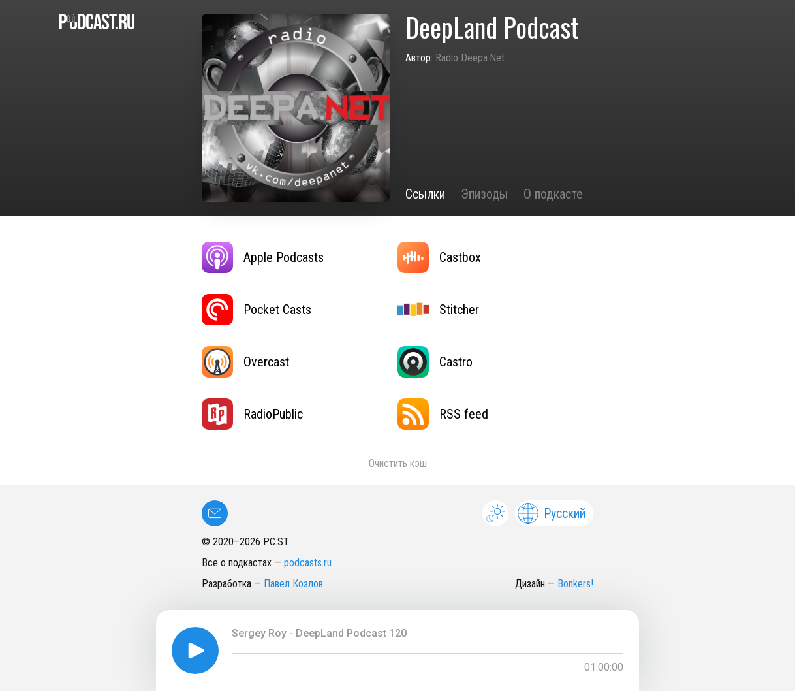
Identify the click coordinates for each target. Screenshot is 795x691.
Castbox (439, 257)
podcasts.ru (308, 562)
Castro (435, 362)
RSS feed (443, 414)
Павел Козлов (293, 583)
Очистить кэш (398, 463)
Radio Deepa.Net (470, 58)
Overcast (245, 362)
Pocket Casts (256, 309)
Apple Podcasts (263, 257)
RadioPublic (252, 414)
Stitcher (438, 309)
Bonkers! (575, 583)
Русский (551, 513)
